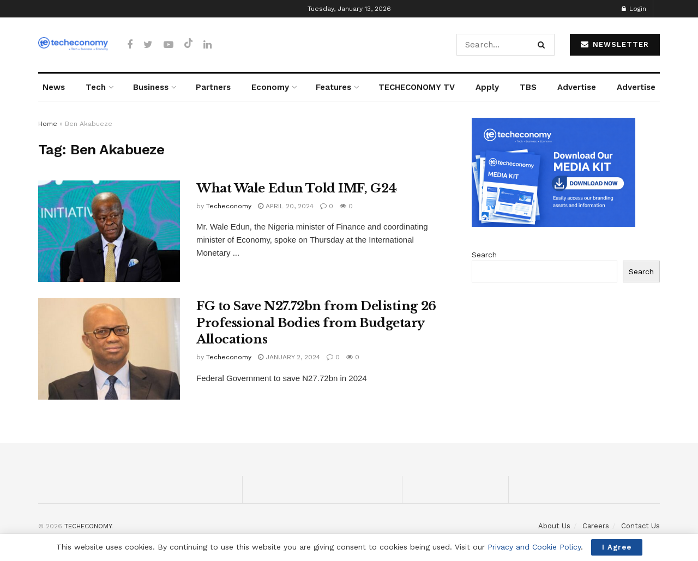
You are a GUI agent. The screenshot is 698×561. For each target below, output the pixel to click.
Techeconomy (228, 206)
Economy (270, 87)
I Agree (616, 547)
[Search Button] (543, 45)
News (54, 87)
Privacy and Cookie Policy (534, 546)
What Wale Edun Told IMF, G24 (296, 188)
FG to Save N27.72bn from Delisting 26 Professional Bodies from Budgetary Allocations (316, 323)
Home (47, 124)
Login (634, 9)
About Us (554, 526)
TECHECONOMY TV (416, 87)
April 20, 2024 (286, 206)
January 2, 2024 (289, 357)
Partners (213, 87)
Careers (595, 526)
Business (151, 87)
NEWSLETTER (615, 44)
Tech (96, 87)
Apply (487, 87)
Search (484, 254)
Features (333, 87)
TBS (528, 87)
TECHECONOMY (87, 526)
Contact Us (640, 526)
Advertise (576, 87)
